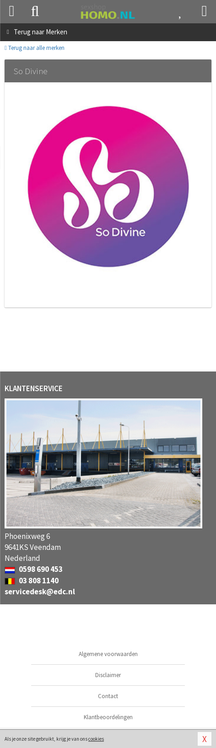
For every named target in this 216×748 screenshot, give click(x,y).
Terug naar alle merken (35, 48)
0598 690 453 (34, 569)
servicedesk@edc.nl (40, 592)
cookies (96, 739)
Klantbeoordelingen (108, 717)
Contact (108, 696)
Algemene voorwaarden (108, 654)
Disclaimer (108, 675)
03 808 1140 (32, 581)
